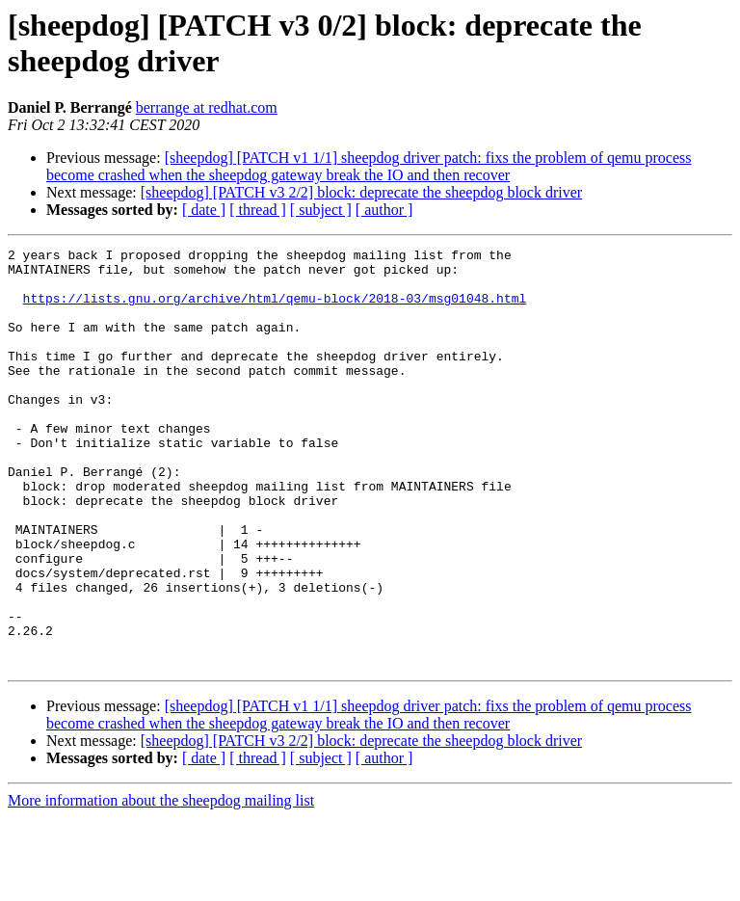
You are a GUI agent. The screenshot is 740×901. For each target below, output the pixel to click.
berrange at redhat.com (207, 107)
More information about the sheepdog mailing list (161, 884)
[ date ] (203, 209)
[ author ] (384, 209)
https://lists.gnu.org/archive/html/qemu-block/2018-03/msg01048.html (275, 309)
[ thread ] (257, 209)
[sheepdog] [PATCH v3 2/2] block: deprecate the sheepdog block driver (361, 192)
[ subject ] (321, 209)
